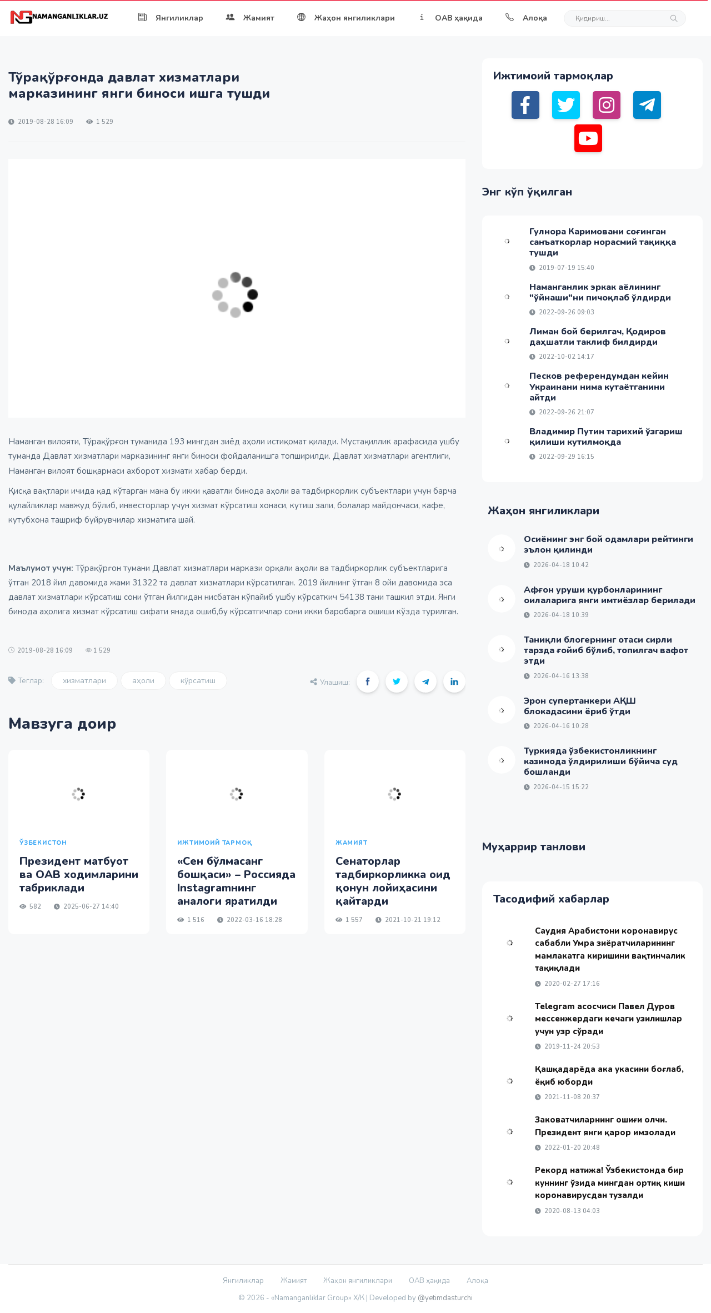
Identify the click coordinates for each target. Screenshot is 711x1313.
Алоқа (526, 18)
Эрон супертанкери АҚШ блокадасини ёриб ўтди (580, 706)
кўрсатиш (198, 680)
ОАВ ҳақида (450, 18)
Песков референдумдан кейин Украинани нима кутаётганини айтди (599, 386)
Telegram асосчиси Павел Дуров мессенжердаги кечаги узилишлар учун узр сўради (608, 1019)
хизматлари (84, 680)
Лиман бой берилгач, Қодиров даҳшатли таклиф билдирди (597, 336)
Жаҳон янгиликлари (346, 18)
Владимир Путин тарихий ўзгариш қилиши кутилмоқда (606, 436)
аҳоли (143, 680)
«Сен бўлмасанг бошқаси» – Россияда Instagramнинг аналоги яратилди (236, 881)
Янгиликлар (170, 18)
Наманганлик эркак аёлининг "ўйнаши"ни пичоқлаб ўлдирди (600, 292)
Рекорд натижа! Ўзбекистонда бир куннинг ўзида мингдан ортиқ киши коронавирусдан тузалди (610, 1183)
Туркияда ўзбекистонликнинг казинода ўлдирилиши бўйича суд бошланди (601, 761)
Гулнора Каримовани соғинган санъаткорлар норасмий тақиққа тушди (602, 242)
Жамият (250, 18)
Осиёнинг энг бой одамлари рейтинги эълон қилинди (608, 544)
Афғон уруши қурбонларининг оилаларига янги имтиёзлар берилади (609, 595)
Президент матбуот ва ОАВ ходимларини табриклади (78, 874)
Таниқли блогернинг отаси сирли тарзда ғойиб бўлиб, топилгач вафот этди (606, 650)
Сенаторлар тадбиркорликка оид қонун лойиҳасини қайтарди (393, 881)
